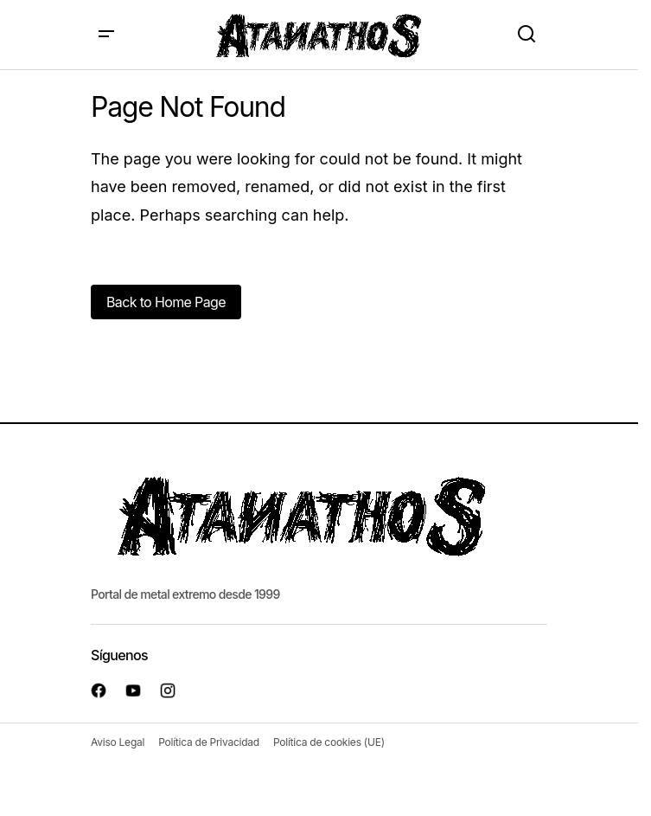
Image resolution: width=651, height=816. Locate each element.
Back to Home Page (166, 302)
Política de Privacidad (208, 742)
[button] (106, 34)
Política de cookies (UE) (329, 742)
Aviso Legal (117, 742)
